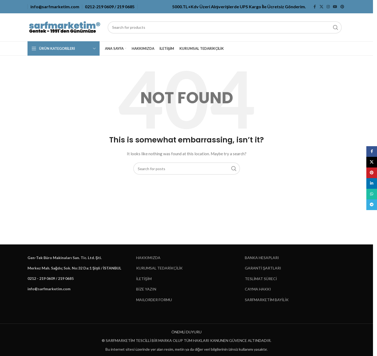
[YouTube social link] (335, 6)
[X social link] (321, 6)
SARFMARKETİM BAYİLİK (267, 299)
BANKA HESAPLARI (262, 257)
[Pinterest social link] (342, 6)
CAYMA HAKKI (258, 289)
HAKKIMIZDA (148, 257)
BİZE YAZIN (146, 289)
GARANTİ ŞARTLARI (263, 268)
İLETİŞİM (144, 278)
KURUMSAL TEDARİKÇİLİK (159, 268)
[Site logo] (65, 26)
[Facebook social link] (315, 6)
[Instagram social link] (328, 6)
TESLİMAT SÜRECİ (261, 278)
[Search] (225, 27)
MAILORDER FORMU (154, 299)
